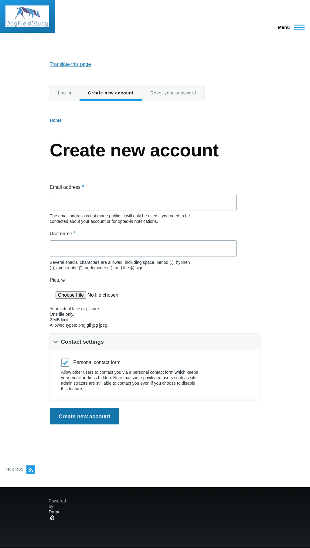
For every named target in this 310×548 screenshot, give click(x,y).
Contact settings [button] (82, 342)
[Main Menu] (289, 27)
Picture (57, 280)
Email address (65, 187)
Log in (64, 92)
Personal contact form (97, 362)
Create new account (111, 95)
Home (56, 120)
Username (61, 233)
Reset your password (173, 92)
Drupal (55, 511)
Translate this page (70, 64)
